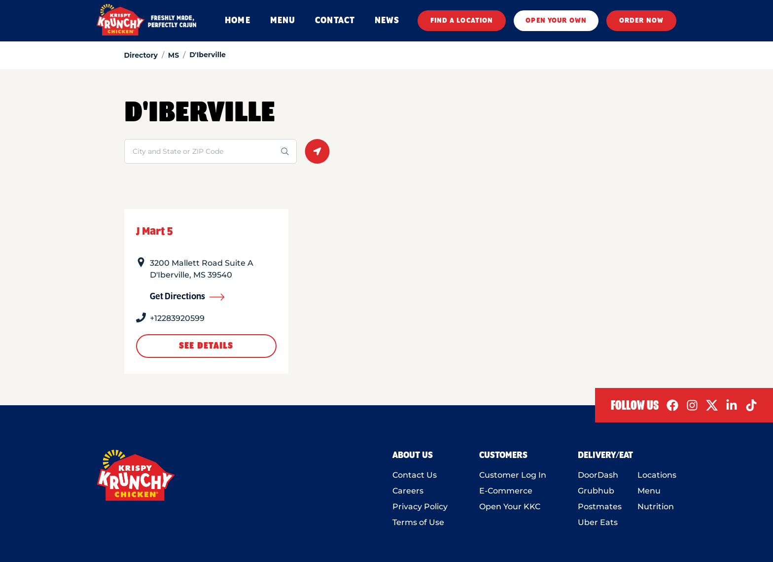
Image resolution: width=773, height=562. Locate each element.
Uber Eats (598, 522)
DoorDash (598, 475)
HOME (237, 21)
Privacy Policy (420, 506)
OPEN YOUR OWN (556, 21)
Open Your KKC (509, 506)
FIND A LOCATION (461, 21)
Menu (649, 490)
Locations (656, 475)
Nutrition (655, 506)
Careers (407, 490)
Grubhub (596, 490)
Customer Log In (512, 475)
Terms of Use (418, 522)
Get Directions (187, 297)
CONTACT (335, 21)
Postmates (600, 506)
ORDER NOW (641, 21)
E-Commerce (505, 490)
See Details (206, 346)
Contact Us (414, 475)
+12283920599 (177, 318)
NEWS (387, 21)
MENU (282, 21)
